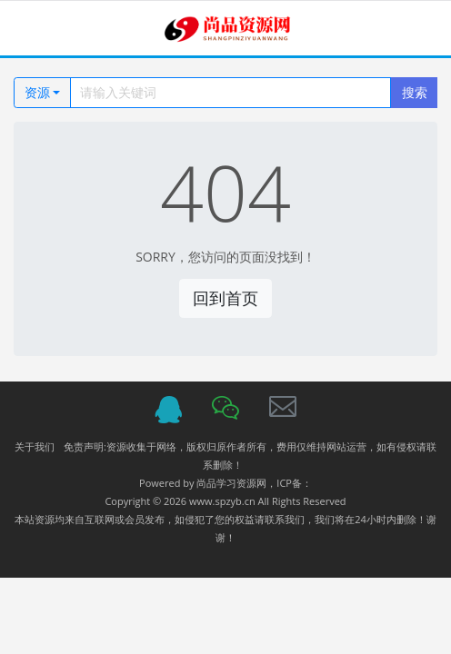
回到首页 (225, 298)
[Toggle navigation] (37, 28)
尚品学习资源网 (231, 483)
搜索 (414, 92)
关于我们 (35, 446)
